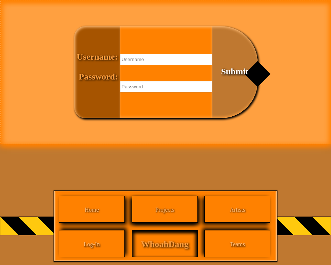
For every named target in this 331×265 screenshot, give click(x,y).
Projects (164, 209)
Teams (237, 244)
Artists (237, 209)
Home (91, 209)
